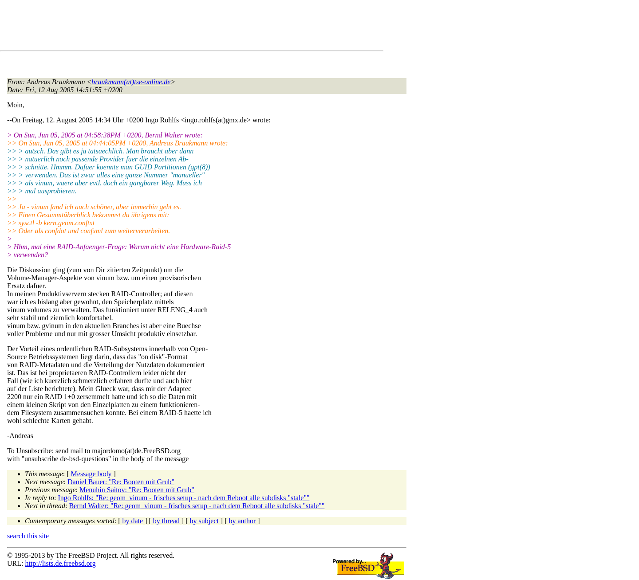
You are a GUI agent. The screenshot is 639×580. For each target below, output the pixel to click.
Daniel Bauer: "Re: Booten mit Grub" (120, 482)
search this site (28, 536)
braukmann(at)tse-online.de (130, 82)
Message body (91, 474)
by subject (204, 521)
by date (132, 521)
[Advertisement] (168, 27)
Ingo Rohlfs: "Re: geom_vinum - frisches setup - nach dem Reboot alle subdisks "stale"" (184, 498)
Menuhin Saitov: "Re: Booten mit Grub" (136, 490)
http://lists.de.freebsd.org (60, 563)
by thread (166, 521)
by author (242, 521)
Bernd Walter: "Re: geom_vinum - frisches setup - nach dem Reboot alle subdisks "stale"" (196, 505)
